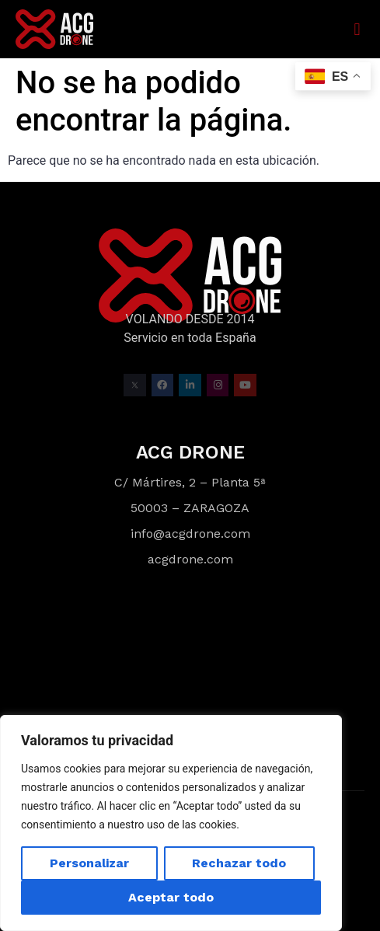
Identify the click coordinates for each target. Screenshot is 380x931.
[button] (357, 29)
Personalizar (89, 863)
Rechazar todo (239, 863)
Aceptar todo (171, 897)
